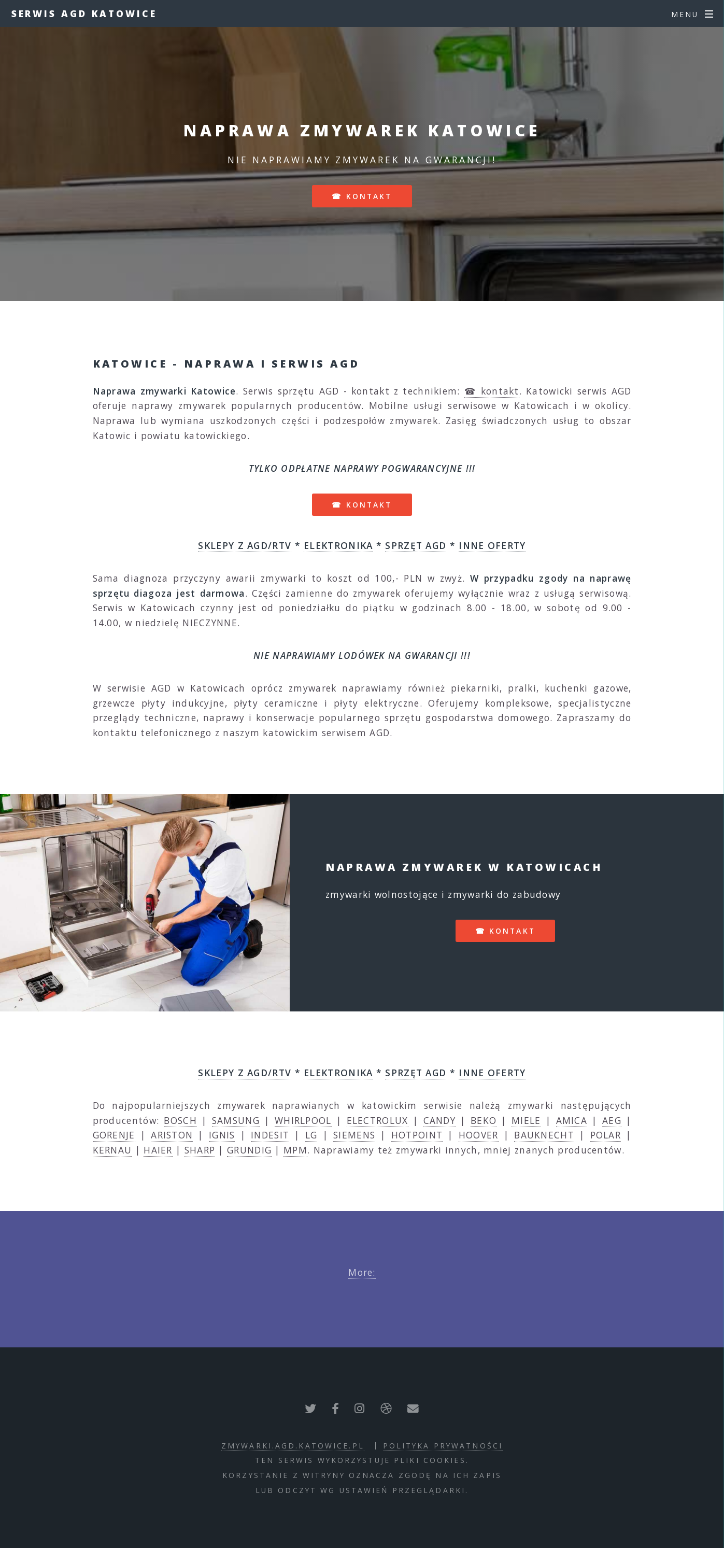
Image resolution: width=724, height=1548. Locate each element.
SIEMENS (354, 1135)
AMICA (572, 1120)
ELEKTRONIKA (338, 545)
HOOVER (479, 1135)
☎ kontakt (362, 196)
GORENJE (114, 1135)
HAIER (158, 1150)
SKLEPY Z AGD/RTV (244, 545)
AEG (611, 1120)
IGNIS (222, 1135)
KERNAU (112, 1150)
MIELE (526, 1120)
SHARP (200, 1150)
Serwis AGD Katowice (84, 13)
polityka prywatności (443, 1446)
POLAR (605, 1135)
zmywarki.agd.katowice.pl (292, 1446)
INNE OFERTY (492, 545)
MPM (295, 1150)
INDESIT (270, 1135)
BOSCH (180, 1120)
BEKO (483, 1120)
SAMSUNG (236, 1120)
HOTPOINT (417, 1135)
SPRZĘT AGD (415, 545)
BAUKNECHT (544, 1135)
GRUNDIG (249, 1150)
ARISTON (172, 1135)
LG (311, 1135)
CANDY (439, 1120)
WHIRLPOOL (303, 1120)
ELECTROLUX (377, 1120)
